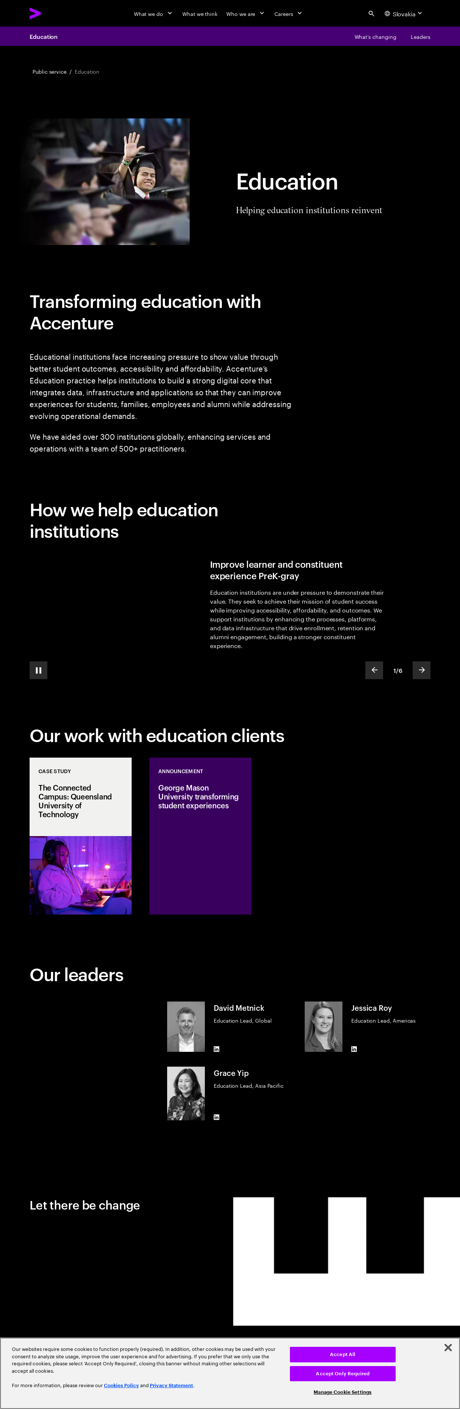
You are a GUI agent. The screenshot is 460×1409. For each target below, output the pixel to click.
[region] (230, 1373)
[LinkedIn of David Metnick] (217, 1049)
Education (44, 36)
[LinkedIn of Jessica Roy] (354, 1049)
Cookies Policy (121, 1385)
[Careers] (289, 13)
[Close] (448, 1347)
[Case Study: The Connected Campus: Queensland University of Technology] (81, 836)
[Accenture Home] (52, 13)
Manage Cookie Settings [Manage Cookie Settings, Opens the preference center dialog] (343, 1392)
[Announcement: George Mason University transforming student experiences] (200, 836)
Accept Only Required (342, 1373)
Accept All (342, 1354)
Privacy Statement (171, 1385)
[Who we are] (245, 13)
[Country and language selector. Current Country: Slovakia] (404, 13)
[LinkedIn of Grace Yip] (217, 1117)
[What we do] (153, 13)
